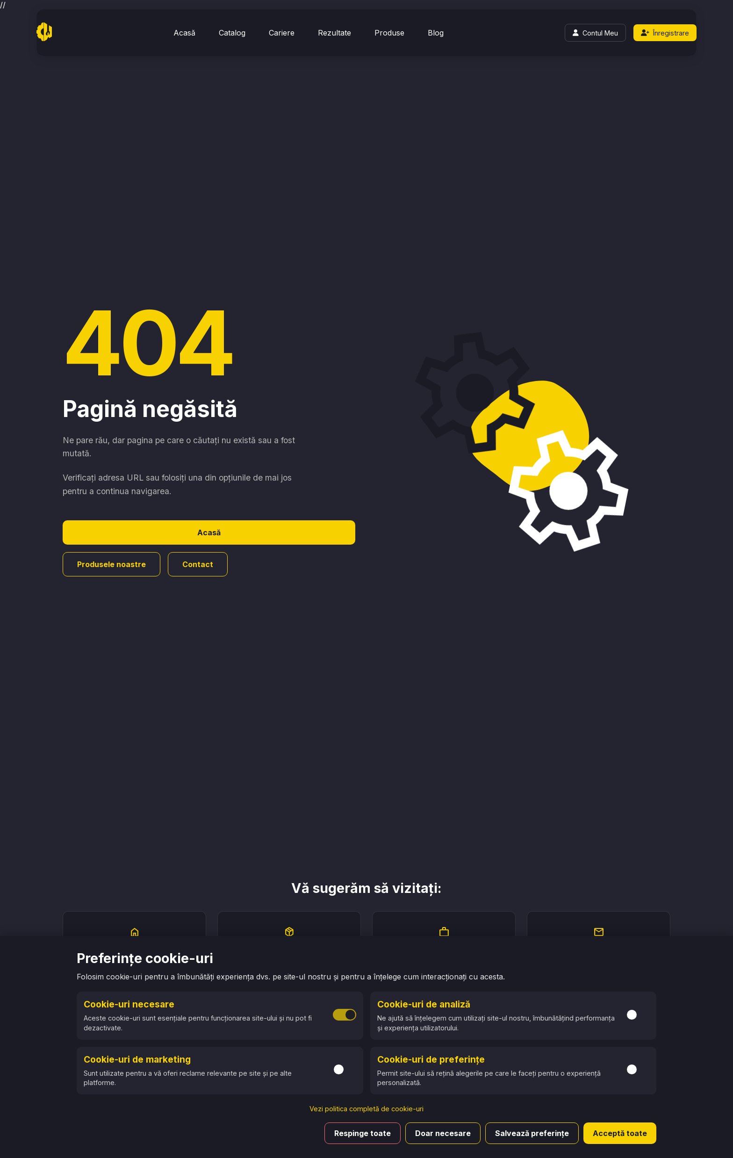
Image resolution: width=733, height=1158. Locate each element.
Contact (197, 564)
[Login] (595, 33)
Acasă (184, 32)
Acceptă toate (620, 1133)
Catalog (232, 32)
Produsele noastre (111, 564)
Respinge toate (362, 1133)
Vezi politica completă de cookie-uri (366, 1109)
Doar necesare (443, 1133)
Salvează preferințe (532, 1133)
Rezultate (334, 32)
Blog (436, 32)
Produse (389, 32)
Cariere (282, 32)
